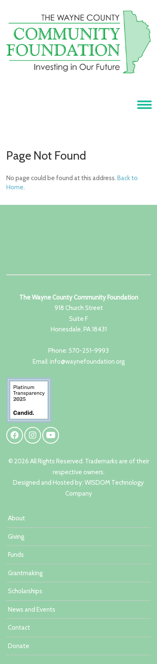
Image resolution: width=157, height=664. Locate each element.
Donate (18, 646)
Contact (19, 627)
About (16, 518)
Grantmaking (25, 573)
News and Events (31, 609)
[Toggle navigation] (144, 105)
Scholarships (25, 591)
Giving (16, 536)
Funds (16, 554)
